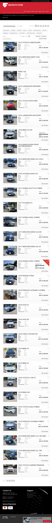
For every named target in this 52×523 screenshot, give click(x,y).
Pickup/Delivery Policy (31, 495)
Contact (47, 11)
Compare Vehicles (43, 38)
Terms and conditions (32, 493)
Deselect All (38, 36)
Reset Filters (44, 36)
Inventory (29, 11)
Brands (32, 11)
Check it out (47, 521)
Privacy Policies (30, 494)
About (43, 11)
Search (36, 11)
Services (40, 11)
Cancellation (29, 497)
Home (25, 11)
